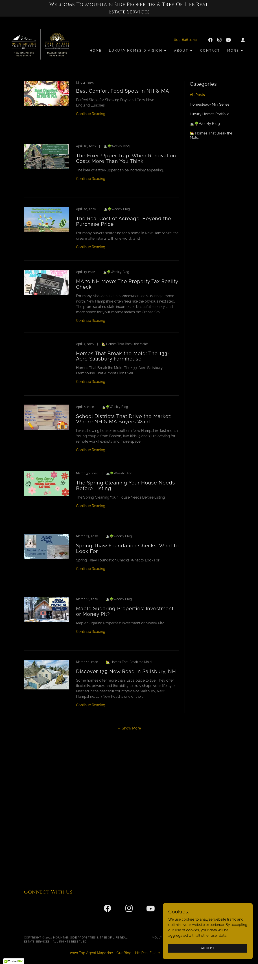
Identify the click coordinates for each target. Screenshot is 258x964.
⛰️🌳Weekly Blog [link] (205, 124)
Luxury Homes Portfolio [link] (210, 114)
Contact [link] (210, 50)
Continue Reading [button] (90, 114)
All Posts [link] (197, 95)
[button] (242, 39)
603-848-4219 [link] (185, 40)
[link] (40, 44)
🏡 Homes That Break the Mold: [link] (211, 135)
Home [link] (96, 50)
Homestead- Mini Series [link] (209, 104)
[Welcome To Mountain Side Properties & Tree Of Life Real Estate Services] (129, 8)
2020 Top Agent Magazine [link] (91, 953)
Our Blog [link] (123, 953)
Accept (207, 947)
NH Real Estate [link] (147, 953)
